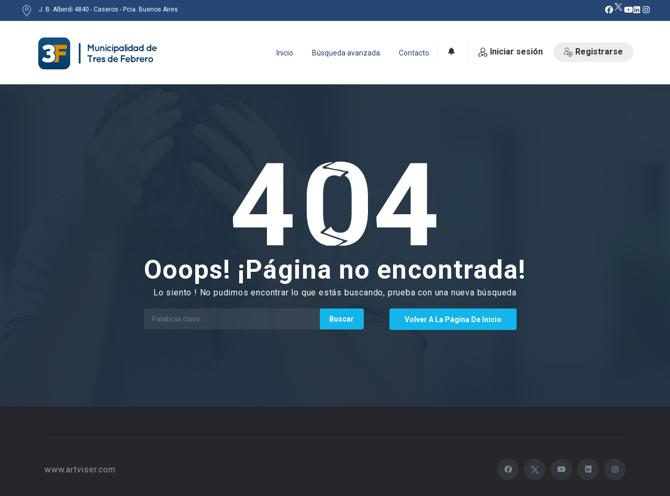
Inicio (284, 53)
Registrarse (593, 52)
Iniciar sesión (510, 52)
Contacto (414, 53)
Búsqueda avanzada (346, 53)
